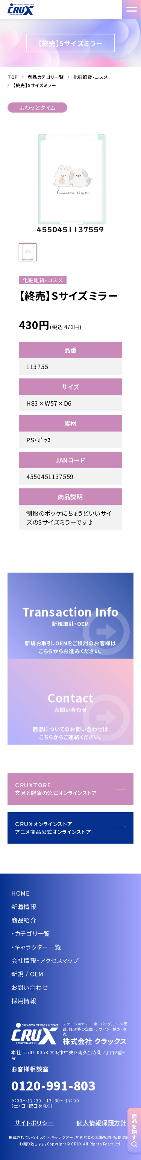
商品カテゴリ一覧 (45, 77)
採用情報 (23, 1000)
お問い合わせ (29, 987)
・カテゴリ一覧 (30, 933)
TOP (13, 77)
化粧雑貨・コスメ (90, 77)
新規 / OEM (27, 973)
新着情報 (23, 906)
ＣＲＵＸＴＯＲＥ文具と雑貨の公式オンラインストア (56, 789)
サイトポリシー (34, 1122)
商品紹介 (23, 919)
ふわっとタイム (37, 107)
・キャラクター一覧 (36, 946)
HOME (20, 893)
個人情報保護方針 (101, 1122)
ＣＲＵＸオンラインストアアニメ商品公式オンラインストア (53, 827)
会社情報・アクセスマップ (45, 960)
